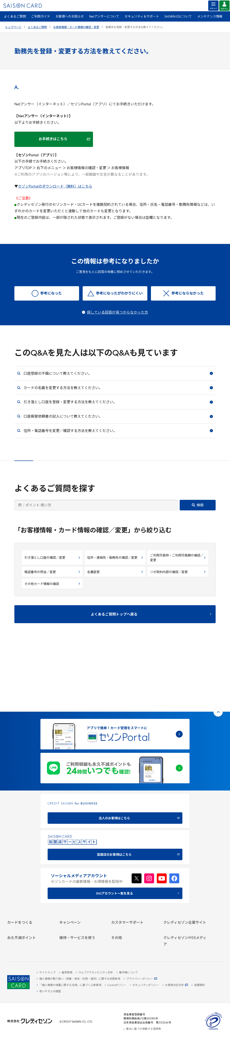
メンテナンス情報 (209, 16)
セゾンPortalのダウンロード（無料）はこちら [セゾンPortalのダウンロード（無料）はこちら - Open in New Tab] (55, 186)
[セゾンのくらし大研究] (185, 936)
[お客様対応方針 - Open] (175, 985)
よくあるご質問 (15, 16)
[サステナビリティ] (185, 879)
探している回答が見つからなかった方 (117, 313)
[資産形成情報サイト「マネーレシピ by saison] (185, 929)
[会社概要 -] (185, 869)
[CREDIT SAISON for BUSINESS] (115, 745)
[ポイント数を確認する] (29, 946)
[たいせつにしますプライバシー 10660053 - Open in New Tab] (213, 1030)
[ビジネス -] (185, 874)
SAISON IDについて (178, 16)
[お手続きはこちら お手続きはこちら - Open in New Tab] (53, 139)
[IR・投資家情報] (185, 885)
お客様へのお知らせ (69, 16)
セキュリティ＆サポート (142, 16)
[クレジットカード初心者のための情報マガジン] (185, 919)
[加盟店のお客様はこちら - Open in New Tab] (115, 781)
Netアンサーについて (104, 16)
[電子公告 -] (185, 890)
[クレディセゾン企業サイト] (185, 864)
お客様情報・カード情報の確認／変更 (76, 27)
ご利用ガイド (40, 16)
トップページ (13, 27)
